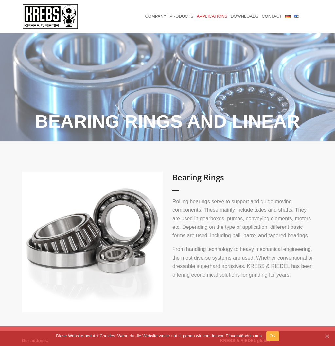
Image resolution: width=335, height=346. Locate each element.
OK (273, 335)
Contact (272, 16)
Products (181, 16)
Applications (212, 16)
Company (155, 16)
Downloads (244, 16)
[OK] (327, 336)
